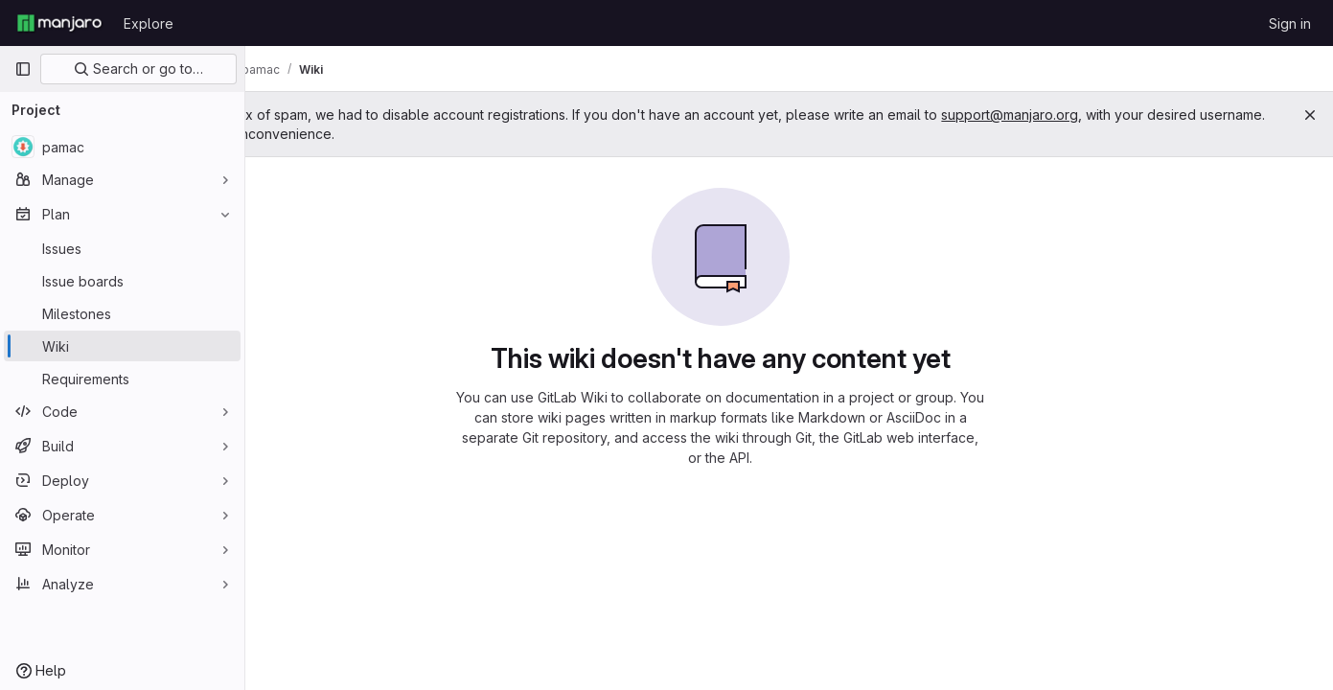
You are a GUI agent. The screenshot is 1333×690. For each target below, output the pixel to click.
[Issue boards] (122, 280)
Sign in (1290, 23)
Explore (148, 23)
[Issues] (122, 248)
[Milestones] (122, 313)
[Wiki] (122, 346)
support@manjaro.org (1147, 114)
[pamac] (122, 146)
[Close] (1310, 115)
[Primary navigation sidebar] (23, 69)
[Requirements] (122, 378)
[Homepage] (59, 23)
